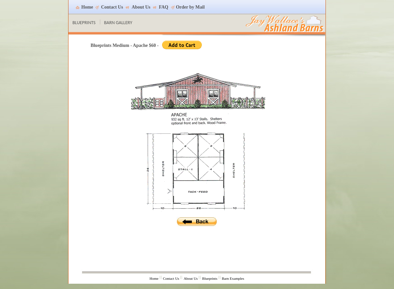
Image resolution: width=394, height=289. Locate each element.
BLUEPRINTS (84, 22)
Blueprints (209, 278)
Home (87, 7)
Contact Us (112, 7)
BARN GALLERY (118, 22)
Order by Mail (190, 7)
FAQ (163, 7)
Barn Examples (233, 278)
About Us (141, 7)
